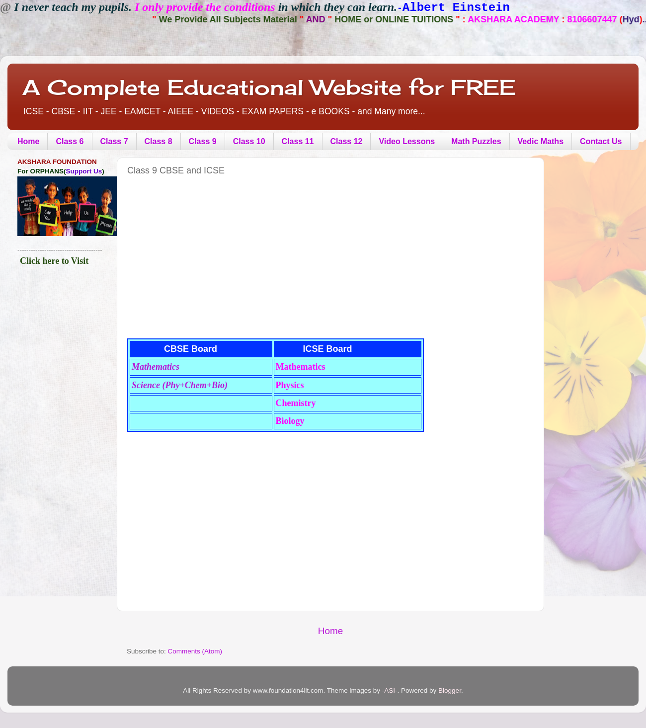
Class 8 (158, 141)
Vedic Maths (541, 141)
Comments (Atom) (195, 651)
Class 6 (69, 141)
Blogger (449, 690)
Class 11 (298, 141)
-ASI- (390, 690)
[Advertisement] (254, 265)
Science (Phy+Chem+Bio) (180, 385)
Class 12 (346, 141)
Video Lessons (407, 141)
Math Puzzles (476, 141)
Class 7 (114, 141)
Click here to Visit (54, 261)
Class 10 (249, 141)
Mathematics (155, 367)
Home (28, 141)
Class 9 (203, 141)
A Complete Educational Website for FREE (269, 87)
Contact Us (601, 141)
